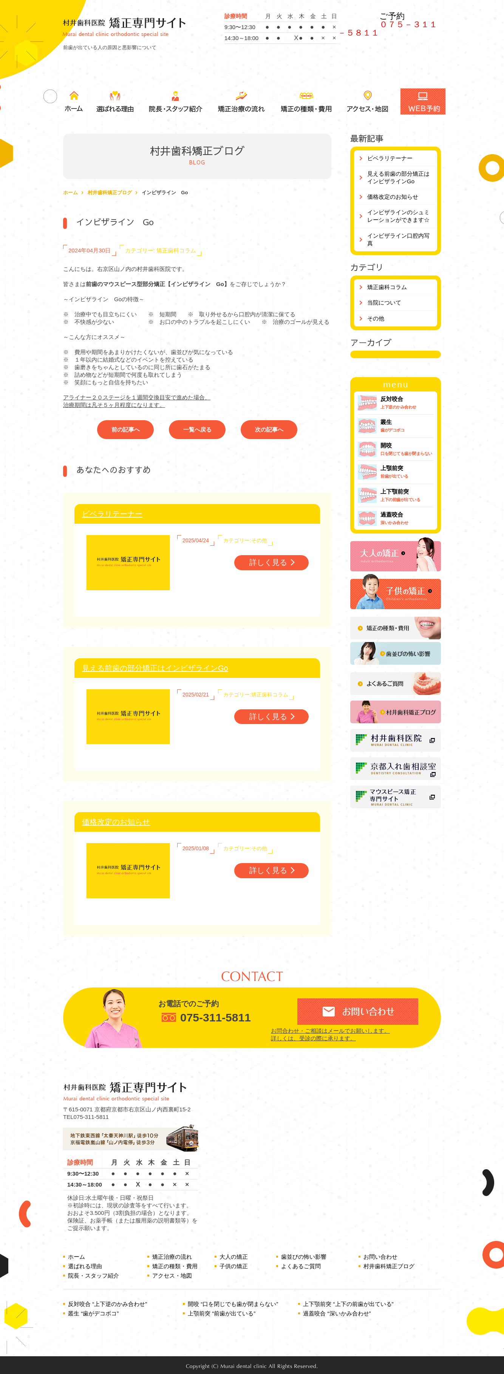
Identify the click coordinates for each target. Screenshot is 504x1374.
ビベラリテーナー (112, 514)
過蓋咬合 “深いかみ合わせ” (337, 1313)
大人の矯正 (234, 1256)
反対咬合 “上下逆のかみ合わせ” (107, 1304)
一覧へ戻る (197, 429)
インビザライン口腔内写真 (398, 239)
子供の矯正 (234, 1266)
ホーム (74, 101)
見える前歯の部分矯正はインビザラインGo (155, 668)
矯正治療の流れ (240, 101)
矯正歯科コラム (387, 287)
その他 (375, 318)
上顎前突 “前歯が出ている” (221, 1313)
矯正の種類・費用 (306, 101)
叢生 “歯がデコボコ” (93, 1313)
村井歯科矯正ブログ (110, 192)
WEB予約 (422, 101)
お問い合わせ (380, 1256)
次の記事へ (269, 429)
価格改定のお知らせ (116, 822)
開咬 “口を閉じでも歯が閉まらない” (233, 1304)
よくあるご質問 (301, 1266)
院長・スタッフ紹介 (174, 101)
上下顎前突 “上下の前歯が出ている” (348, 1304)
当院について (384, 302)
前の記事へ (125, 429)
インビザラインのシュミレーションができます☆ (398, 216)
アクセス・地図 (368, 101)
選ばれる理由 (116, 101)
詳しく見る (268, 562)
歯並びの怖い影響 (303, 1256)
